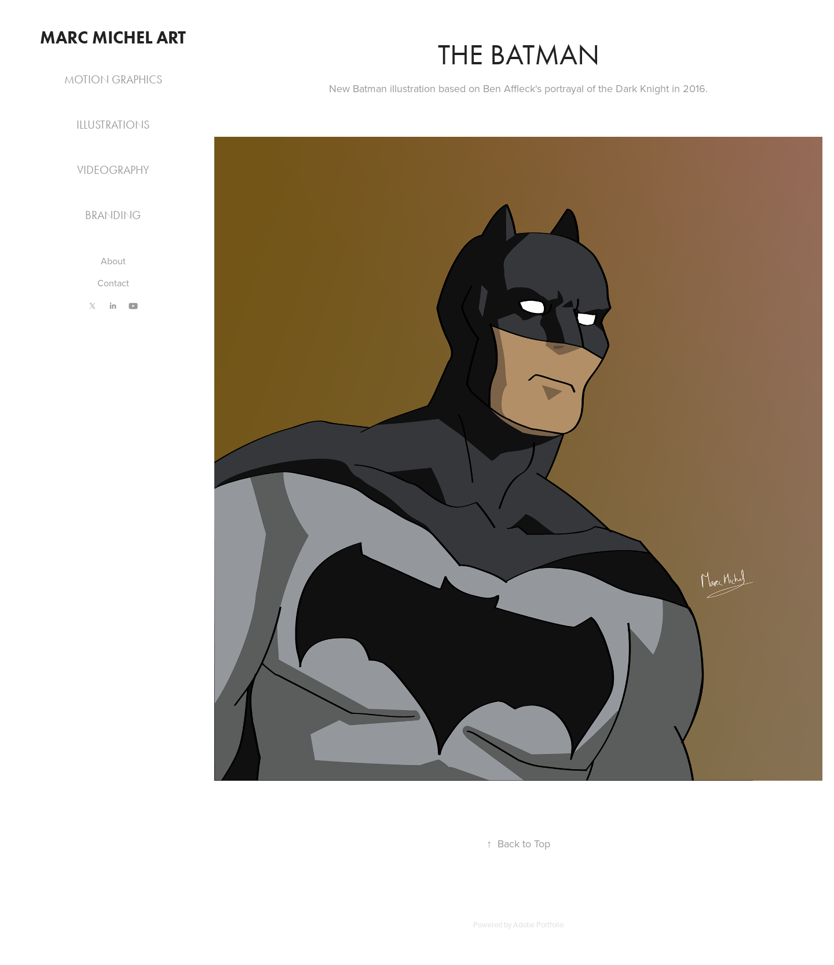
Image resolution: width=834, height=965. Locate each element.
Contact (113, 282)
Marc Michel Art (113, 37)
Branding (113, 215)
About (113, 260)
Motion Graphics (113, 79)
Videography (113, 170)
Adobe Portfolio (538, 924)
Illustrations (112, 125)
